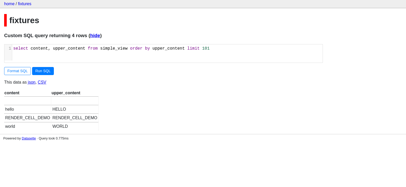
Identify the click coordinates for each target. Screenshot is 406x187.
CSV (42, 82)
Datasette (29, 138)
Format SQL (18, 71)
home (9, 4)
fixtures (24, 4)
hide (95, 35)
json (31, 82)
